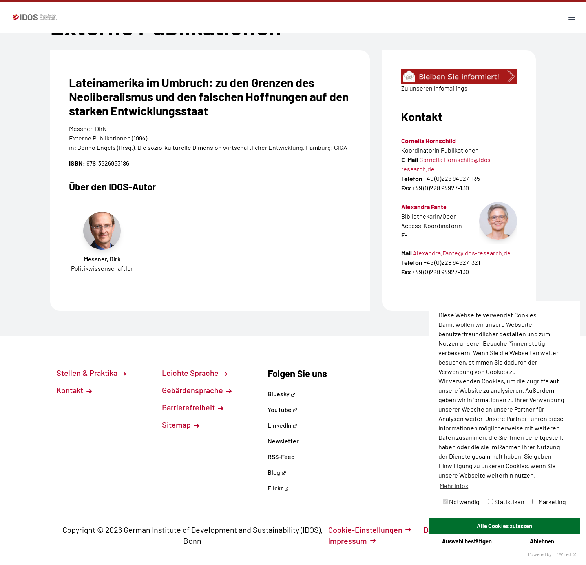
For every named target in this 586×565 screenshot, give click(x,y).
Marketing (549, 501)
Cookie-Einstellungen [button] (369, 529)
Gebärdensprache (197, 390)
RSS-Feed (281, 456)
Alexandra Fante (424, 206)
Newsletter (283, 441)
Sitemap (180, 424)
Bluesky (282, 393)
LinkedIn (283, 425)
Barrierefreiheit (192, 407)
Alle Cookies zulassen (504, 526)
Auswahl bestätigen (467, 541)
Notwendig (461, 501)
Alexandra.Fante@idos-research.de (462, 253)
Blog (277, 472)
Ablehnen (542, 541)
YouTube (283, 409)
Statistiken (506, 501)
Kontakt (74, 390)
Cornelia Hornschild (428, 140)
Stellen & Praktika (91, 372)
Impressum (352, 540)
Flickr (278, 488)
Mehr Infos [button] (454, 485)
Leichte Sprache (194, 372)
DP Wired (565, 554)
